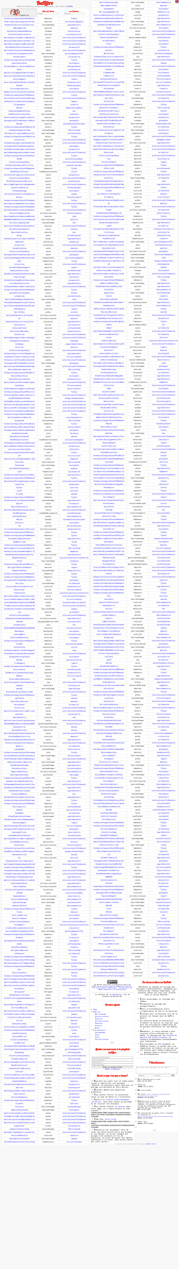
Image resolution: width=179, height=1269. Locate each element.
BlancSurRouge (19, 998)
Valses (109, 324)
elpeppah (74, 376)
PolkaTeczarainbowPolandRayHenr (19, 454)
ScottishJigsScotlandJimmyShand (19, 754)
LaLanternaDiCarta (19, 206)
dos (74, 121)
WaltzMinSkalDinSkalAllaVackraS (19, 810)
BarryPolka (19, 344)
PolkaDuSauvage (19, 210)
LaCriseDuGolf (109, 833)
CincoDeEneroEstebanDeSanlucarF (108, 268)
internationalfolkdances (74, 40)
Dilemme (108, 801)
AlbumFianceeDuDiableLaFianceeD (19, 871)
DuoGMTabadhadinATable (19, 439)
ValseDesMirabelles (109, 1031)
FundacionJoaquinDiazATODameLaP (19, 528)
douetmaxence (163, 289)
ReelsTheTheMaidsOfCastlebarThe (108, 928)
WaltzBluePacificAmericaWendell (19, 927)
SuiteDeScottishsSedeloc (109, 211)
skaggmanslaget (163, 151)
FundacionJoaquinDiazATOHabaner (19, 19)
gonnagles (74, 132)
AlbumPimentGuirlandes (19, 874)
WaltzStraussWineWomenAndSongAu (19, 404)
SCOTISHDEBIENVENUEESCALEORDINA (19, 694)
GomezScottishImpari (109, 116)
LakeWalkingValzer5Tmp (19, 143)
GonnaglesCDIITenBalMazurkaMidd (19, 1157)
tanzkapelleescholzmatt (74, 136)
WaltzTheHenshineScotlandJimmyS (108, 610)
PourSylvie (109, 759)
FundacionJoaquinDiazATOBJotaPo (19, 860)
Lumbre (109, 356)
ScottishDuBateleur (19, 704)
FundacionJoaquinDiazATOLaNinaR (19, 65)
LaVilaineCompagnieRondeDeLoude (108, 278)
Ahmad (108, 359)
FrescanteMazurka (109, 1017)
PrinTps (19, 545)
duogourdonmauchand (74, 439)
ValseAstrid (109, 1038)
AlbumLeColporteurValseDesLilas (108, 515)
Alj (19, 948)
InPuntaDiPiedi (19, 362)
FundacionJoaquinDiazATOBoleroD (19, 139)
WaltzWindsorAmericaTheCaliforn (108, 480)
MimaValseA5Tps (19, 630)
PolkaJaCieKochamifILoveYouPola (108, 674)
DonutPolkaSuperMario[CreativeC (19, 913)
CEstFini (109, 1052)
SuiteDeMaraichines (19, 931)
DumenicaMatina (109, 374)
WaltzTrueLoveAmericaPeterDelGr (19, 1231)
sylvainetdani (74, 348)
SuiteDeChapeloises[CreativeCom (19, 1263)
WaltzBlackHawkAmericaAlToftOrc (108, 363)
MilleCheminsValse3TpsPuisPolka (108, 805)
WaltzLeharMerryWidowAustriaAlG (19, 450)
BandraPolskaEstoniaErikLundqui (108, 162)
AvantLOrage (19, 305)
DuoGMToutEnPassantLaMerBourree (108, 285)
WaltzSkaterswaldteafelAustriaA (108, 102)
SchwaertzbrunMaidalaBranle (19, 863)
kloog (74, 288)
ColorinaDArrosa (19, 1012)
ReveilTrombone (19, 1015)
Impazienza (109, 321)
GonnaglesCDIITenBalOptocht (109, 130)
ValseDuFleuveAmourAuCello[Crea (108, 603)
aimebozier (74, 266)
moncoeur (19, 789)
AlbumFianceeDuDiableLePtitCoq (109, 713)
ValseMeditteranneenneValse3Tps (108, 66)
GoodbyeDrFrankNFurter (109, 960)
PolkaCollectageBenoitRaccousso (19, 309)
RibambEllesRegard (109, 921)
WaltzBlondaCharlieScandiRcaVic (19, 231)
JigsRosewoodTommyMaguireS (109, 232)
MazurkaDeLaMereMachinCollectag (108, 126)
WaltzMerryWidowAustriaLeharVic (19, 1252)
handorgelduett (74, 93)
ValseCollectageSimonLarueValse (19, 1199)
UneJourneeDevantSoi (109, 367)
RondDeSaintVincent (19, 189)
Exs (19, 1072)
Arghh (108, 229)
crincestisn (163, 812)
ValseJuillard (109, 787)
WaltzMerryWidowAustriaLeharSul (108, 158)
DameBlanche (109, 335)
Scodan (109, 208)
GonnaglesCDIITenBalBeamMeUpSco (108, 504)
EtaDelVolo (109, 1024)
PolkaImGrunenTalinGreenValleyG (108, 819)
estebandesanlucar (163, 268)
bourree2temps (100, 1119)
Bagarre (19, 825)
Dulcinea (19, 510)
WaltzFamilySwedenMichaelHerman (19, 337)
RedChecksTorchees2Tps (19, 125)
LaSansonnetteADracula (19, 1181)
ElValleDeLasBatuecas (19, 750)
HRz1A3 (109, 812)
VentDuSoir (19, 1093)
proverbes (108, 791)
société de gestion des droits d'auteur (158, 1146)
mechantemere (19, 61)
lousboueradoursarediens (74, 666)
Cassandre (108, 660)
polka (97, 1135)
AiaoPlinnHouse (19, 1143)
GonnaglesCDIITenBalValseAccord (19, 280)
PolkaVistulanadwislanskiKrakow (108, 543)
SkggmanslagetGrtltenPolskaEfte (108, 151)
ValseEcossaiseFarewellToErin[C (108, 1020)
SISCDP (19, 987)
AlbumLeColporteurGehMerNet (109, 953)
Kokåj (19, 1044)
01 (109, 222)
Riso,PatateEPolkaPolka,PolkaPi (19, 90)
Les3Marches (19, 1153)
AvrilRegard (109, 547)
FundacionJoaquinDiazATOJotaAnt (19, 500)
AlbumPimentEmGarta (109, 734)
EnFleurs (19, 577)
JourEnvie (108, 769)
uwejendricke (74, 1114)
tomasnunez (163, 978)
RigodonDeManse (19, 1196)
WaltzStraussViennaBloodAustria (19, 1238)
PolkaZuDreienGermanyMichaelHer (19, 722)
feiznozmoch (74, 1012)
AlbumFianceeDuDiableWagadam (109, 412)
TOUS (95, 1113)
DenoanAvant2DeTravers (109, 119)
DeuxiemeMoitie (109, 822)
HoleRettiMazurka (109, 946)
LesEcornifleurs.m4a (109, 932)
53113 (19, 620)
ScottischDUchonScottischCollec (108, 13)
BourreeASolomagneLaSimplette (19, 330)
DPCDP (19, 174)
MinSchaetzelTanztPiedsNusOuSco (108, 1048)
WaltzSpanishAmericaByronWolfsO (19, 1206)
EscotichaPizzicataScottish (19, 648)
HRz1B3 (19, 687)
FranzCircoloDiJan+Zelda (19, 1125)
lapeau (74, 111)
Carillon (19, 644)
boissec (74, 931)
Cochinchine (19, 715)
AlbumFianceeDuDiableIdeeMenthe (108, 20)
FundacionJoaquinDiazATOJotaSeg (19, 832)
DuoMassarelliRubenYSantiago (19, 743)
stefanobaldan (74, 206)
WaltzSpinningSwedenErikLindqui (19, 224)
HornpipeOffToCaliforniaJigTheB (108, 87)
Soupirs (108, 681)
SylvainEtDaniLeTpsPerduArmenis (19, 835)
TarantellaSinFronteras (19, 37)
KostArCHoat (109, 554)
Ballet (19, 217)
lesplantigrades (74, 182)
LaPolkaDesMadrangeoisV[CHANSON (19, 666)
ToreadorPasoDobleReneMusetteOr (108, 250)
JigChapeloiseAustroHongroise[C (19, 394)
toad (74, 238)
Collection (19, 153)
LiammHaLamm (109, 77)
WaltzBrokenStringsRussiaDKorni (108, 575)
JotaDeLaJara (19, 690)
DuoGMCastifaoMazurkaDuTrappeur (19, 941)
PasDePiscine (109, 261)
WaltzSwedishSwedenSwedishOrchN (19, 955)
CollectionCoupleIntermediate (19, 821)
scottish (98, 1132)
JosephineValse (19, 273)
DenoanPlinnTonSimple (19, 323)
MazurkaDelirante (109, 469)
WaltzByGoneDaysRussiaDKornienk (19, 167)
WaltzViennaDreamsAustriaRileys (108, 628)
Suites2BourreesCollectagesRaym (108, 526)
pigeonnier (19, 1245)
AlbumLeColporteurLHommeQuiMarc (19, 906)
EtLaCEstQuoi (109, 41)
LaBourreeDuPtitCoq (109, 310)
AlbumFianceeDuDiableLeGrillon (109, 844)
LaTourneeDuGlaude (19, 994)
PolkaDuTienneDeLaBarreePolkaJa (19, 164)
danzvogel (74, 856)
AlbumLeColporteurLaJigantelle (109, 59)
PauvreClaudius (19, 1075)
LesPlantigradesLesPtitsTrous (19, 182)
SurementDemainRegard (19, 295)
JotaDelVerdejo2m (19, 478)
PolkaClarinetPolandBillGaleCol (19, 397)
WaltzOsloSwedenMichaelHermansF (19, 563)
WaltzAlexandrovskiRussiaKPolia (19, 1118)
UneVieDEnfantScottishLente (109, 600)
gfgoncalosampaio (74, 118)
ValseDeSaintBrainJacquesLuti (19, 51)
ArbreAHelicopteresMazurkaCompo (19, 1121)
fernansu (74, 478)
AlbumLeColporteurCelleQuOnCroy (19, 390)
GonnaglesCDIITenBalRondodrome (109, 950)
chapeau (19, 757)
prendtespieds (74, 259)
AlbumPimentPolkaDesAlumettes (19, 613)
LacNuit (108, 73)
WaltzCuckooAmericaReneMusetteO (108, 391)
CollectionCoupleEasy (19, 178)
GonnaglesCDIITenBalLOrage (109, 985)
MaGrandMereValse (109, 3)
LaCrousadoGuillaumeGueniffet (19, 1030)
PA (19, 581)
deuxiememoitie (74, 560)
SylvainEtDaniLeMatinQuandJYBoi (19, 471)
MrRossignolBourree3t (109, 1041)
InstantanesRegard (109, 381)
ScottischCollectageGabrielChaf (19, 1136)
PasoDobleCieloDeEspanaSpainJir (108, 798)
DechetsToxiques (109, 875)
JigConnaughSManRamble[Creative (108, 957)
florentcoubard (74, 217)
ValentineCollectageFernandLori (19, 129)
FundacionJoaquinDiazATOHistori (19, 432)
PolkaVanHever (109, 815)
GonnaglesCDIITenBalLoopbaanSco (19, 475)
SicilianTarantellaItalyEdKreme (19, 107)
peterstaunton (74, 429)
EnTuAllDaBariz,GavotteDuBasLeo (19, 72)
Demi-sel (96, 1116)
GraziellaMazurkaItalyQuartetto (108, 624)
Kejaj (19, 259)
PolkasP (19, 1037)
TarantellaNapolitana (19, 235)
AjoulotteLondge (109, 918)
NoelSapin (19, 697)
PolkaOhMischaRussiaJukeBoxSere (19, 443)
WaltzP (19, 556)
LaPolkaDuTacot (19, 570)
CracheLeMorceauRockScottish (19, 1026)
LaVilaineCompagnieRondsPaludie (19, 284)
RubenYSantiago (109, 405)
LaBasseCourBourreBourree (19, 842)
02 (19, 351)
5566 (109, 427)
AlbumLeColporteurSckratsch (109, 155)
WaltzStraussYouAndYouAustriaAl (19, 1242)
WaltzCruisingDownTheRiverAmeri (19, 79)
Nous (19, 1107)
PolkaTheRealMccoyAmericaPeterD (19, 1192)
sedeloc (74, 252)
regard (74, 86)
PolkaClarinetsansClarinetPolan (19, 938)
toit (109, 172)
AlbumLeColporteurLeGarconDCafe (19, 263)
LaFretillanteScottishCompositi (19, 213)
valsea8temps (100, 1141)
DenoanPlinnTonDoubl (19, 482)
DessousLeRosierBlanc (109, 437)
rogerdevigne (74, 761)
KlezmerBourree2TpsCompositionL (108, 692)
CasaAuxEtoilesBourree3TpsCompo (19, 673)
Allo (109, 656)
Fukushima (19, 514)
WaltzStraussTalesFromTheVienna (19, 796)
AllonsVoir (19, 934)
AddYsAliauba (109, 614)
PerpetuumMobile (19, 878)
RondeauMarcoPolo (109, 448)
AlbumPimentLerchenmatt (109, 91)
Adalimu (108, 476)
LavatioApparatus (109, 1055)
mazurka (19, 1203)
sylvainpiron (74, 61)
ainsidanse (74, 68)
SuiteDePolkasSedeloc (19, 517)
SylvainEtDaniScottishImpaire (109, 564)
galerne (74, 242)
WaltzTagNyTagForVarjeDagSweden (19, 203)
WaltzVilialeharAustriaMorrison (19, 786)
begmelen (74, 507)
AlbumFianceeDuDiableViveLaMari (19, 524)
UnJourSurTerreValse (109, 840)
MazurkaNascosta (109, 829)
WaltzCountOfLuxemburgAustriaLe (19, 531)
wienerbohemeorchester (163, 730)
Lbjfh (19, 542)
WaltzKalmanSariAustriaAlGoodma (108, 147)
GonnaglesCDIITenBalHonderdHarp (108, 402)
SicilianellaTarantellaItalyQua (108, 1073)
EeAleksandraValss (109, 84)
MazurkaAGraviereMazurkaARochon (19, 238)
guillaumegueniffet (74, 58)
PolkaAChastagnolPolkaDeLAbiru (109, 197)
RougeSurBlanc (109, 617)
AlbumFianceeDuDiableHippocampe (108, 646)
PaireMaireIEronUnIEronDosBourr (108, 398)
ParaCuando (109, 94)
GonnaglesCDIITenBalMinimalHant (19, 1040)
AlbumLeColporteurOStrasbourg (109, 745)
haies (19, 76)
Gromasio (109, 144)
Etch (109, 1003)
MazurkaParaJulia (19, 256)
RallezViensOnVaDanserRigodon (109, 533)
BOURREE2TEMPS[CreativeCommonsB (19, 242)
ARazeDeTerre (109, 667)
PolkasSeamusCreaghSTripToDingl (19, 429)
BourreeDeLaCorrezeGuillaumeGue (108, 264)
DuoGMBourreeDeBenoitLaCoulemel (108, 748)
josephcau (74, 620)
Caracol (108, 670)
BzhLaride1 (19, 651)
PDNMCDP (108, 967)
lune (19, 521)
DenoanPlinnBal (19, 1132)
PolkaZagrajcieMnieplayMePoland (19, 489)
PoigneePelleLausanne (19, 726)
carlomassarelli (74, 37)
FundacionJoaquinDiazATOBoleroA (19, 1005)
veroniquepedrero (74, 461)
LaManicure (109, 80)
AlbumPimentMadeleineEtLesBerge (108, 579)
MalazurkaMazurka (109, 1070)
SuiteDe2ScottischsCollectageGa (108, 1077)
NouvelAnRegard (109, 988)
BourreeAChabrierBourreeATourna (108, 282)
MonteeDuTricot (19, 920)
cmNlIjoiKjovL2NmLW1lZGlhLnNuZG (108, 338)
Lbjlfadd (109, 508)
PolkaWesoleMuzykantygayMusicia (108, 455)
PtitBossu (108, 215)
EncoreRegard (19, 86)
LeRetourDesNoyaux (109, 395)
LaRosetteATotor (19, 1001)
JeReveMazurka (19, 30)
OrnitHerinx (109, 582)
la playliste (115, 1097)
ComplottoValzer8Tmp (19, 1249)
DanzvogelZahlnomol (19, 856)
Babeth (19, 747)
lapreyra (74, 1196)
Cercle (19, 1128)
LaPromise (19, 772)
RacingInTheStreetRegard (19, 627)
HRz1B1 (19, 93)
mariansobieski (74, 581)
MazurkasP (108, 165)
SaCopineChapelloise (109, 243)
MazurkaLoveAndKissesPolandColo (19, 249)
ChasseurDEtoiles (109, 342)
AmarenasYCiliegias (109, 1010)
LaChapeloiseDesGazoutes (109, 24)
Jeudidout (19, 425)
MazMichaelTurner (19, 1178)
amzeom (74, 545)
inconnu (74, 344)
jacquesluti (74, 51)
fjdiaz (74, 19)
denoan (74, 323)
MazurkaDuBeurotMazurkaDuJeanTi (19, 492)
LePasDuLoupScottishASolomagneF (19, 719)
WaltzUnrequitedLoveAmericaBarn (108, 494)
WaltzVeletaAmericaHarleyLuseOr (108, 299)
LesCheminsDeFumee (109, 897)
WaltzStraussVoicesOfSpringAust (19, 1090)
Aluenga (108, 561)
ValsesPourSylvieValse (19, 418)
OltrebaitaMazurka (19, 1051)
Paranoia (19, 1224)
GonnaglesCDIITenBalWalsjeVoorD (19, 641)
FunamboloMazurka (19, 1171)
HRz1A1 (19, 118)
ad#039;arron (163, 10)
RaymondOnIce (19, 991)
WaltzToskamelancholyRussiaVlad (19, 1083)
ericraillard (74, 503)
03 (19, 503)
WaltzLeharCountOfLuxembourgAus (19, 422)
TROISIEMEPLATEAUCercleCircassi (108, 98)
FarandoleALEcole (109, 409)
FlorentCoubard (99, 1138)
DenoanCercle (19, 803)
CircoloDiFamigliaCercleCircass (19, 584)
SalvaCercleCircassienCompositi (108, 292)
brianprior (74, 556)
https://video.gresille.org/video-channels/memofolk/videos (155, 1239)
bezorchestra (74, 828)
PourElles (108, 317)
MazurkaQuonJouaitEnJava (109, 939)
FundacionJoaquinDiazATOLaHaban (19, 220)
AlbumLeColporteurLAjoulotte (19, 355)
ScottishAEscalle (19, 1256)
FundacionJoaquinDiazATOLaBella (19, 468)
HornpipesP (19, 779)
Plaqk (108, 27)
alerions (74, 538)
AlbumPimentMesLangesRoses (109, 964)
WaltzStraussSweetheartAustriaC (108, 1034)
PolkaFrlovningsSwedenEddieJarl (19, 1104)
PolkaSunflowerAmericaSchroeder (108, 444)
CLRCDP (19, 712)
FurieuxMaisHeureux (19, 97)
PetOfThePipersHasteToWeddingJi (19, 839)
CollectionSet (109, 430)
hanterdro (99, 1124)
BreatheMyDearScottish (19, 814)
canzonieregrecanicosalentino (74, 616)
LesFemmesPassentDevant (19, 924)
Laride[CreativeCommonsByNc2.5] (108, 518)
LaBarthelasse (109, 685)
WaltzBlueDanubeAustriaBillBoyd (108, 31)
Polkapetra (109, 536)
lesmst (164, 338)
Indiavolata (19, 655)
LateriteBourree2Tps (109, 995)
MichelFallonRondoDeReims (19, 33)
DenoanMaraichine (109, 497)
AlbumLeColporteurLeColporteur (19, 26)
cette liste (110, 1237)
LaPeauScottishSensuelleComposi (19, 111)
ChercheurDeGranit (109, 865)
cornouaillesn (74, 687)
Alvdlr (19, 538)
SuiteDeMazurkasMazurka (109, 889)
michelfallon (74, 33)
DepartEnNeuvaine (19, 853)
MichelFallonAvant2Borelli (19, 199)
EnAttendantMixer (19, 977)
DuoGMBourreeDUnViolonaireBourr (108, 593)
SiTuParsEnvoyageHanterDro (109, 483)
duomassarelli (74, 90)
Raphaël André (150, 1266)
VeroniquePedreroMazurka (19, 461)
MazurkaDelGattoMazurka (19, 408)
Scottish (19, 383)
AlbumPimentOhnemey (19, 846)
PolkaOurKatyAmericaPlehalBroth (19, 157)
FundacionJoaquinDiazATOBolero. (19, 588)
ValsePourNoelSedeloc (19, 252)
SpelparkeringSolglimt (109, 257)
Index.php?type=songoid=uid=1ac (19, 23)
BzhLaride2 (109, 441)
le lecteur (120, 1222)
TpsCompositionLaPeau (19, 1259)
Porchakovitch (109, 904)
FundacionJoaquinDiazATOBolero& (19, 736)
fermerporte (19, 358)
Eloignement (19, 114)
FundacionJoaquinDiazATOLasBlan (108, 649)
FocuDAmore (19, 1022)
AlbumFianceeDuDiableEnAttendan (19, 302)
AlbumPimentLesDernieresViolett (108, 416)
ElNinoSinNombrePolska (19, 121)
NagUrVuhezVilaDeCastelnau (109, 458)
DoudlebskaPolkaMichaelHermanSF (108, 688)
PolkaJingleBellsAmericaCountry (19, 436)
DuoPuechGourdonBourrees (109, 133)
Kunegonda (19, 464)
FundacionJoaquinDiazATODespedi (108, 935)
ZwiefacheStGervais (109, 851)
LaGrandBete (19, 701)
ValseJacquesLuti (109, 971)
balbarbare (74, 535)
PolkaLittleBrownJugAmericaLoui (108, 766)
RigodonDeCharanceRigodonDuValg (108, 639)
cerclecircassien (102, 1121)
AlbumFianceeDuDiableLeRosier (109, 17)
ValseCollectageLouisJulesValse (19, 192)
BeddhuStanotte (19, 616)
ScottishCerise (109, 490)
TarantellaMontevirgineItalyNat (19, 1189)
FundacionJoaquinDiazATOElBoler (19, 171)
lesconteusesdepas (74, 174)
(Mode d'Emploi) (112, 1180)
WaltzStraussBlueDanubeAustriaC (19, 447)
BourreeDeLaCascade (19, 1266)
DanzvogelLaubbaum (109, 328)
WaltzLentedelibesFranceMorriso (19, 44)
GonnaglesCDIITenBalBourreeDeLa (19, 132)
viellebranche (74, 146)
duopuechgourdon (163, 133)
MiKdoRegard (19, 341)
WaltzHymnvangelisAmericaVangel (19, 372)
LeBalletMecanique (19, 1227)
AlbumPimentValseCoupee (19, 902)
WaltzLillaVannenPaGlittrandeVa (19, 973)
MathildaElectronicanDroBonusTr (19, 606)
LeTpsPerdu (19, 326)
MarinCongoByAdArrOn (109, 10)
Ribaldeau (19, 1164)
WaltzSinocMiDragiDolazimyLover (108, 434)
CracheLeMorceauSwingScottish (109, 858)
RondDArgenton (19, 567)
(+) (112, 1152)
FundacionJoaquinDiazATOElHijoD (108, 589)
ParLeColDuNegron (19, 1213)
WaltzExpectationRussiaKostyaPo (108, 377)
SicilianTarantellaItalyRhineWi (108, 239)
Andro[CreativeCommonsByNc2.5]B (19, 507)
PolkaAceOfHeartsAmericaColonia (19, 316)
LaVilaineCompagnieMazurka (109, 808)
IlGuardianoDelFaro (109, 38)
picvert (108, 52)
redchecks (74, 125)
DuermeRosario (19, 793)
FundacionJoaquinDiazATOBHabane (19, 591)
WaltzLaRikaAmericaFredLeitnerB (19, 1174)
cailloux (109, 723)
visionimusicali (74, 1125)
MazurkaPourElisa (19, 415)
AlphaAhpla (109, 6)
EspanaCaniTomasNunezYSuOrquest (108, 978)
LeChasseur (19, 1054)
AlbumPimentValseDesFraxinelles (19, 881)
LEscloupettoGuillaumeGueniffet (19, 1160)
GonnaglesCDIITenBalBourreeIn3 (19, 401)
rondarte (74, 114)
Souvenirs (108, 193)
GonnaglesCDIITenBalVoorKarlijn (19, 916)
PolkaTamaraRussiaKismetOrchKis (108, 225)
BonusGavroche (109, 271)
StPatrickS (109, 183)
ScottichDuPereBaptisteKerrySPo (19, 662)
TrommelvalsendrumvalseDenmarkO (19, 669)
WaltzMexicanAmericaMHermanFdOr (19, 47)
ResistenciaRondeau (19, 365)
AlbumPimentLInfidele (19, 1100)
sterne (74, 189)
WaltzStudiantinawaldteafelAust (108, 550)
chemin (109, 632)
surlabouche (74, 644)
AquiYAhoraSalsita (19, 775)
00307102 (19, 266)
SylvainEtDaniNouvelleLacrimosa (108, 886)
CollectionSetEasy (19, 1150)
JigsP (108, 246)
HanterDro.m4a (109, 568)
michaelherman (74, 298)
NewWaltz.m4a (19, 598)
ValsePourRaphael (19, 1047)
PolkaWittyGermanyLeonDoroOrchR (19, 966)
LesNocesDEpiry (109, 677)
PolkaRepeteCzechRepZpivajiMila (108, 882)
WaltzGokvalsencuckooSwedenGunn (19, 54)
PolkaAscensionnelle (109, 123)
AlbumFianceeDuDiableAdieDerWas (108, 200)
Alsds (108, 370)
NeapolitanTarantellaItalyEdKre (108, 635)
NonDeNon (19, 899)
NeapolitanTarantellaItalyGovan (19, 100)
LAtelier (19, 1185)
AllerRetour (109, 137)
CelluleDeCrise (19, 1146)
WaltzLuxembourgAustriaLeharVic (108, 780)
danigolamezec (74, 72)
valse (97, 1143)
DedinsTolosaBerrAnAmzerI (109, 296)
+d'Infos (69, 7)
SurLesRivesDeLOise (109, 776)
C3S (159, 1155)
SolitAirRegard (109, 176)
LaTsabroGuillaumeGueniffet (19, 58)
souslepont (74, 97)
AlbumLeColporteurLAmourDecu (19, 952)
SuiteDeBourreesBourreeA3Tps (109, 854)
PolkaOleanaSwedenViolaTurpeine (19, 333)
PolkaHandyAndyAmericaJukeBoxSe (108, 70)
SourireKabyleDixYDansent (109, 699)
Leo (19, 676)
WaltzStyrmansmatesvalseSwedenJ (19, 83)
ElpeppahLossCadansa (19, 376)
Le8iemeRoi (19, 828)
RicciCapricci (19, 892)
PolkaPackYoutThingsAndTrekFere (108, 345)
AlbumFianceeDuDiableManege (109, 992)
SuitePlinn (109, 557)
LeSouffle (19, 535)
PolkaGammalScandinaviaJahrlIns (19, 867)
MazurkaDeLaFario (19, 560)
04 (109, 289)
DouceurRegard (19, 909)
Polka (19, 1008)
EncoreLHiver (19, 740)
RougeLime (108, 702)
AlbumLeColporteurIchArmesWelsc (108, 190)
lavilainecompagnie (74, 23)
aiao (74, 1143)
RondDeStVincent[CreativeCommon (108, 420)
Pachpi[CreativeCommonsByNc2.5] (19, 609)
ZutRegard (108, 836)
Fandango (19, 379)
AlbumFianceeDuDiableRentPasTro (19, 818)
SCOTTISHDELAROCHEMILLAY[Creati (108, 716)
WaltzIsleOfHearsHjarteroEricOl (19, 1086)
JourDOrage (109, 879)
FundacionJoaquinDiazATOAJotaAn (19, 885)
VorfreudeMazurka (19, 1114)
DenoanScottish (19, 945)
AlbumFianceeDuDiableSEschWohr (109, 331)
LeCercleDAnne (19, 980)
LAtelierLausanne (109, 900)
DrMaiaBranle (109, 752)
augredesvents (74, 26)
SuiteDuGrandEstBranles (19, 595)
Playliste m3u (19, 12)
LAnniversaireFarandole (19, 496)
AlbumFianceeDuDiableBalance (19, 683)
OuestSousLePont (19, 68)
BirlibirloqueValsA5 (19, 245)
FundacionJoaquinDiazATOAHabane (19, 227)
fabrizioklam (74, 143)
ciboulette (74, 496)
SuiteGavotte (109, 621)
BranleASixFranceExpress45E (19, 765)
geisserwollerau (74, 729)
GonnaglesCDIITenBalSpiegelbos (19, 160)
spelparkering (163, 257)
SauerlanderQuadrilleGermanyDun (108, 63)
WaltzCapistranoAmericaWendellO (19, 40)
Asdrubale (108, 303)
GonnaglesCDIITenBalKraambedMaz (108, 826)
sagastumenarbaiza (74, 379)
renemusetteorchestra (163, 250)
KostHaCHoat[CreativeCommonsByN (108, 755)
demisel (74, 351)
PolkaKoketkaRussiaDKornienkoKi (19, 962)
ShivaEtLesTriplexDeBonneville (19, 146)
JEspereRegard (109, 487)
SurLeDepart (109, 861)
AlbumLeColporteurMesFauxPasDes (19, 553)
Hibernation (19, 1210)
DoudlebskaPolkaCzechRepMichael (108, 218)
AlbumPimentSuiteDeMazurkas (109, 314)
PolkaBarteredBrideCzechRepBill (19, 1234)
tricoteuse (109, 253)
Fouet (108, 45)
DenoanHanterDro (19, 807)
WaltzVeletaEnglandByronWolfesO (108, 706)
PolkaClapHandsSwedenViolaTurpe (108, 522)
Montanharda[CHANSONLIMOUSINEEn (108, 1059)
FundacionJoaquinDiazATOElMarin (19, 411)
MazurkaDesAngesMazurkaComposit (19, 1111)
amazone (74, 30)
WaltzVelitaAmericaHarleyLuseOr (19, 659)
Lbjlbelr (19, 1220)
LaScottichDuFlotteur (109, 663)
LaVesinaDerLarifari (109, 388)
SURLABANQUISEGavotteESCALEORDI (19, 800)
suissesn (163, 1006)
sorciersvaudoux (74, 394)
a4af (19, 288)
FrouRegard (19, 733)
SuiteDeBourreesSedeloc (109, 695)
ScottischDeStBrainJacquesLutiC (108, 1063)
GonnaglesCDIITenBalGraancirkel (108, 275)
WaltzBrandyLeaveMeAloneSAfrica (108, 607)
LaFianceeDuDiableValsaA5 (109, 794)
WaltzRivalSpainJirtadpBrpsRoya (19, 1065)
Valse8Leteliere (19, 849)
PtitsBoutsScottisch (19, 312)
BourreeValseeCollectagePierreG (108, 140)
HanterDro (108, 384)
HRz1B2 (109, 999)
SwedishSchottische (19, 298)
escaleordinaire (74, 694)
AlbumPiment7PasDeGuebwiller (19, 969)
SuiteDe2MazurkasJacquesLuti (109, 349)
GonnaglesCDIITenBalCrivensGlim (108, 709)
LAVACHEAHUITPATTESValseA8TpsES (108, 925)
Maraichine (109, 56)
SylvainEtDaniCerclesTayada (19, 348)
